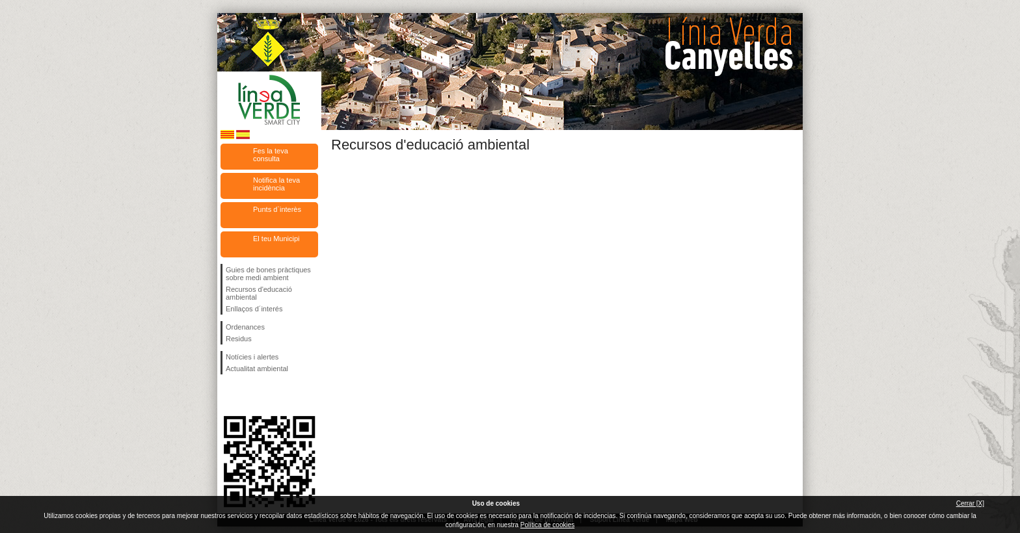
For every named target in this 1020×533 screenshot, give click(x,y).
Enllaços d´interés (254, 309)
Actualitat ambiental (257, 368)
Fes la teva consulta (270, 154)
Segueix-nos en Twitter (250, 395)
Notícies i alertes (252, 357)
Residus (239, 339)
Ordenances (245, 327)
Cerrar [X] (970, 503)
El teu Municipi (276, 238)
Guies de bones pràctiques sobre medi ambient (268, 273)
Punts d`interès (277, 209)
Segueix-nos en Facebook (228, 395)
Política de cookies (547, 524)
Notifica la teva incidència (276, 184)
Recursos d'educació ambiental (259, 293)
